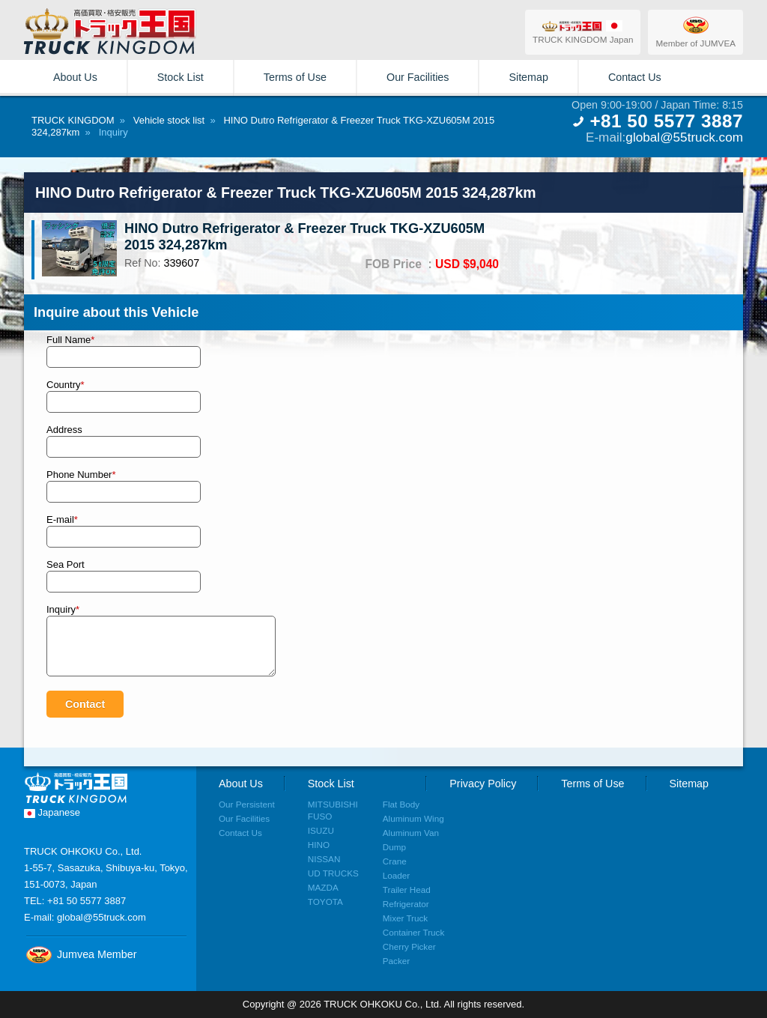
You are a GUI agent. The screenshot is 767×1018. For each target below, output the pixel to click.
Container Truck (414, 932)
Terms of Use (295, 77)
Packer (396, 961)
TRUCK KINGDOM (73, 120)
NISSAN (324, 859)
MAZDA (323, 887)
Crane (395, 861)
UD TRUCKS (333, 873)
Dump (394, 847)
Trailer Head (407, 889)
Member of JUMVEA (695, 31)
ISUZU (321, 830)
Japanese (52, 812)
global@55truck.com (684, 137)
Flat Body (401, 804)
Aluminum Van (411, 832)
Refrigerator (406, 904)
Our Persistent (247, 804)
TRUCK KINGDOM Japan (583, 31)
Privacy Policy (482, 784)
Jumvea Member (80, 954)
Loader (396, 875)
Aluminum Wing (413, 818)
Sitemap (528, 77)
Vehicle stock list (168, 120)
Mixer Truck (405, 918)
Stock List (180, 77)
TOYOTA (325, 901)
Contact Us (634, 77)
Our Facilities (417, 77)
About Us (75, 77)
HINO (319, 844)
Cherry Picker (409, 946)
